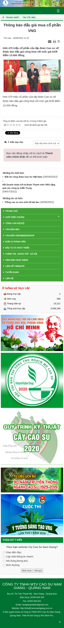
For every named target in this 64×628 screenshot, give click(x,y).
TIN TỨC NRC (29, 17)
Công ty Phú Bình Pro (43, 615)
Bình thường (11, 565)
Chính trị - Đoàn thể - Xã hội (21, 254)
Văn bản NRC (12, 229)
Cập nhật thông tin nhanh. (18, 556)
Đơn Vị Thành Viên (15, 242)
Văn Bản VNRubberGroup (19, 235)
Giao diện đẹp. (12, 552)
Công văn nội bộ (14, 223)
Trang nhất (12, 17)
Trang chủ (11, 211)
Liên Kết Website (15, 266)
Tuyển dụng (12, 272)
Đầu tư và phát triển (17, 248)
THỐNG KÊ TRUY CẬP (17, 288)
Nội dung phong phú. (15, 561)
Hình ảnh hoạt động (16, 260)
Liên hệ (9, 278)
